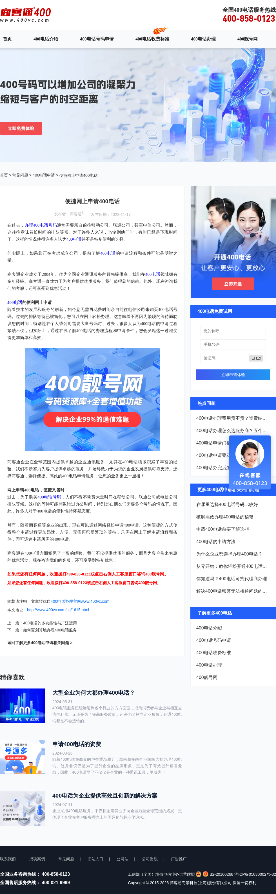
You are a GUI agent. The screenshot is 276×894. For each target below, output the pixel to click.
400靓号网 (247, 39)
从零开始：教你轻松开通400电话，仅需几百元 (233, 566)
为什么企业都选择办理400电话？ (229, 554)
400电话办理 (203, 39)
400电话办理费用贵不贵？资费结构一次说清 (233, 418)
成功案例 (37, 859)
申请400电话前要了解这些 (222, 529)
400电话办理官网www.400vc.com (80, 601)
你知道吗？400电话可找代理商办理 (231, 578)
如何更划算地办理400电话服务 (50, 630)
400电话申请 (44, 175)
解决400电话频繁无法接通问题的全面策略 (233, 591)
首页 (7, 39)
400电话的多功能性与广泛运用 (50, 623)
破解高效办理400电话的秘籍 (224, 516)
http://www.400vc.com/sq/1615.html (58, 610)
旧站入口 (95, 859)
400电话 (73, 239)
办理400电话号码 (41, 225)
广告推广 (179, 859)
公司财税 (150, 859)
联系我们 (8, 859)
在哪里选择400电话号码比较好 (227, 504)
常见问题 (20, 175)
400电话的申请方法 (215, 541)
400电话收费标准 (152, 39)
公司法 (122, 859)
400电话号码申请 (97, 39)
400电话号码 (49, 497)
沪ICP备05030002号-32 (255, 874)
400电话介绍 (46, 39)
